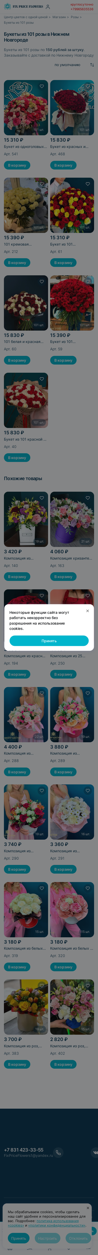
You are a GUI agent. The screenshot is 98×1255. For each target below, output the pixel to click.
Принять (49, 641)
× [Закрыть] (88, 610)
